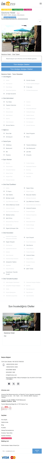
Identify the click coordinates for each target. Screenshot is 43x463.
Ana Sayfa (4, 419)
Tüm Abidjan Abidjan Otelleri (21, 69)
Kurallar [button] (3, 427)
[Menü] (41, 3)
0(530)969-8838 (11, 369)
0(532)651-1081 (10, 372)
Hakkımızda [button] (4, 422)
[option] (21, 329)
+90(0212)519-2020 (12, 364)
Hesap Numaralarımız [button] (7, 430)
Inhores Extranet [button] (6, 438)
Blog (2, 425)
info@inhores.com (11, 375)
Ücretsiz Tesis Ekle (6, 433)
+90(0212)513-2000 (12, 367)
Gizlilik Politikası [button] (6, 435)
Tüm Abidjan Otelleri (21, 64)
